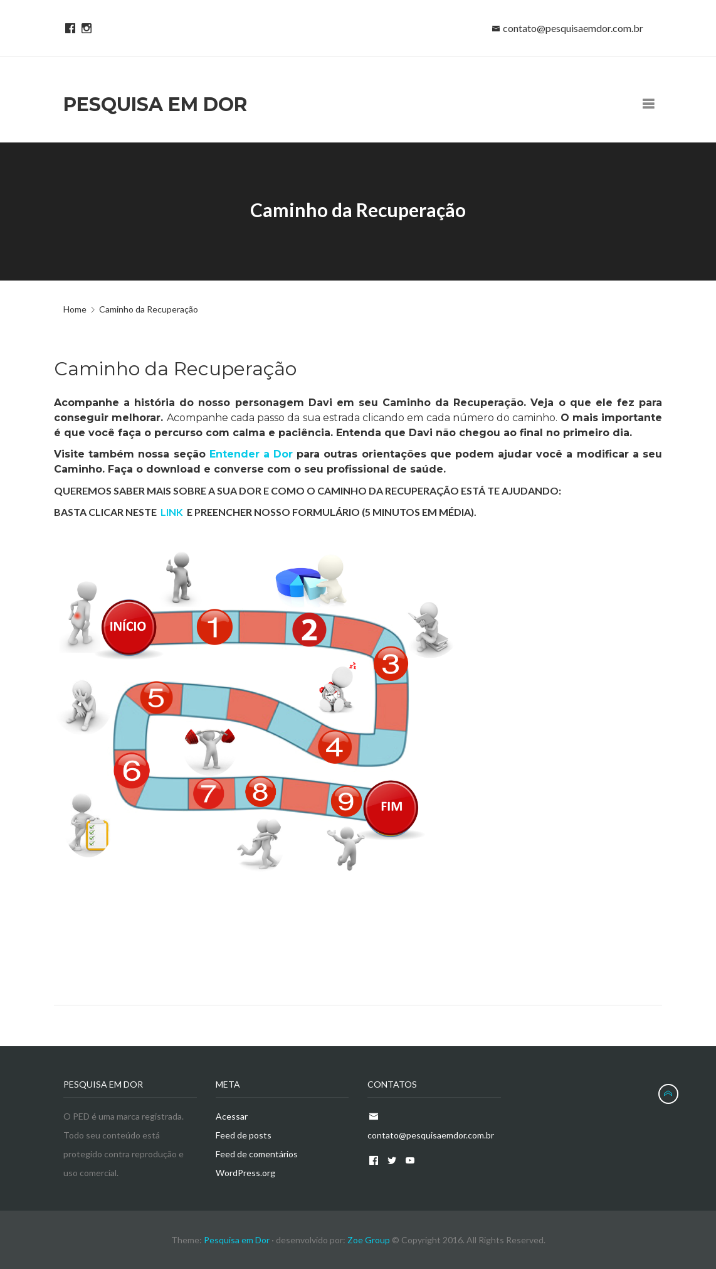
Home (75, 309)
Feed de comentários (257, 1154)
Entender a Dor (251, 454)
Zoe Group (368, 1239)
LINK (172, 512)
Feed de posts (243, 1135)
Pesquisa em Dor (237, 1239)
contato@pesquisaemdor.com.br (573, 28)
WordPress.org (245, 1172)
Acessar (232, 1116)
